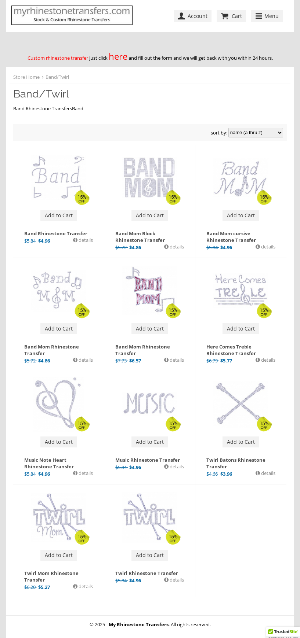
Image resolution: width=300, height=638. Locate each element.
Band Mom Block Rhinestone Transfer (140, 236)
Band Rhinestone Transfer (55, 233)
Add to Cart (59, 215)
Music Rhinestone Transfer (147, 460)
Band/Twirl (57, 77)
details (85, 240)
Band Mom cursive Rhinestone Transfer (231, 236)
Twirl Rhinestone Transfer (146, 573)
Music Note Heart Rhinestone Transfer (49, 463)
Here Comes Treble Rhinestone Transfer (231, 350)
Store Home (26, 77)
